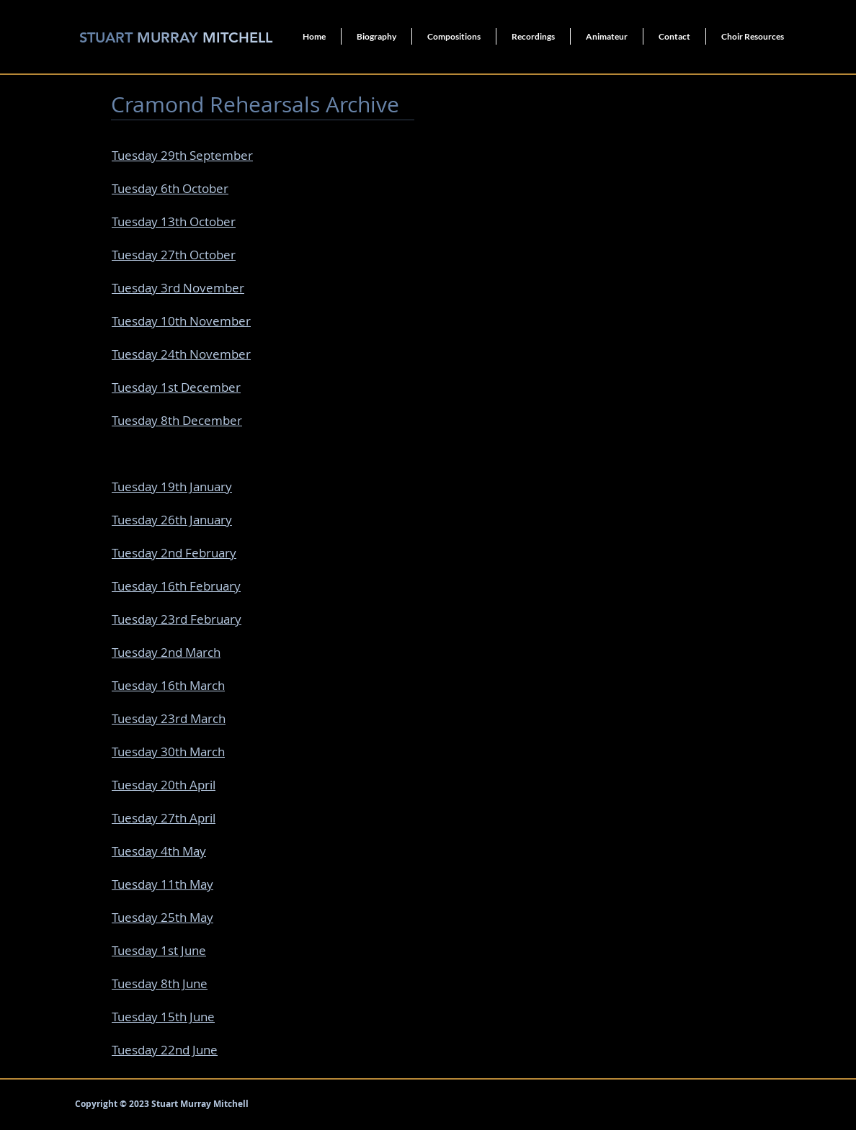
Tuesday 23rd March (169, 718)
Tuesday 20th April (163, 784)
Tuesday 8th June (160, 983)
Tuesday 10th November (181, 321)
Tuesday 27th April (163, 818)
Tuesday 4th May (159, 851)
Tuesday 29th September (182, 155)
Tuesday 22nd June (165, 1049)
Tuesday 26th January (172, 519)
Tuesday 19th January (172, 486)
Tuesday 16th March (168, 685)
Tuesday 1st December (176, 387)
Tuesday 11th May (162, 884)
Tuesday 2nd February (174, 552)
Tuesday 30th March (168, 751)
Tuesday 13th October (174, 221)
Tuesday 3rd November (178, 287)
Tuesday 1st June (159, 950)
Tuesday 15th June (163, 1016)
